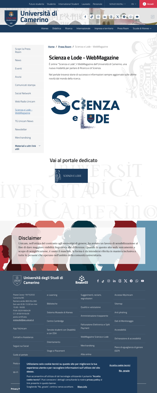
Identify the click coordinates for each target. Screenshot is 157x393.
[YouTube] (130, 16)
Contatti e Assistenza (23, 337)
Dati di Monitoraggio (124, 321)
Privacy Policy (17, 388)
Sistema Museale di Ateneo (60, 312)
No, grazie (124, 371)
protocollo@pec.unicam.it (23, 320)
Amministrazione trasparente (94, 315)
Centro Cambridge (55, 321)
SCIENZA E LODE (72, 176)
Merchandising (87, 345)
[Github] (104, 16)
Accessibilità (120, 329)
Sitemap (118, 303)
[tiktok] (84, 16)
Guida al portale (20, 354)
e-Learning (52, 295)
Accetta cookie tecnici (120, 365)
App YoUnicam (20, 328)
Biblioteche (52, 303)
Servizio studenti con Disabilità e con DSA (61, 331)
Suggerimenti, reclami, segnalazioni (91, 296)
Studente (51, 4)
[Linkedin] (97, 16)
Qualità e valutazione (91, 307)
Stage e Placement (56, 350)
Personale (97, 4)
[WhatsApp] (123, 16)
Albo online (86, 354)
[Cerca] (150, 16)
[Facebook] (78, 16)
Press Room (64, 47)
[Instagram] (91, 16)
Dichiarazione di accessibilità (128, 338)
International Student (68, 4)
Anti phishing (121, 312)
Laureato (86, 4)
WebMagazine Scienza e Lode (95, 336)
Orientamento (53, 342)
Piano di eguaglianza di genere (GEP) (129, 348)
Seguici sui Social (21, 346)
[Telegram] (117, 16)
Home (51, 47)
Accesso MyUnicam (124, 295)
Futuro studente (36, 4)
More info (82, 386)
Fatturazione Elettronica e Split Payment (95, 326)
